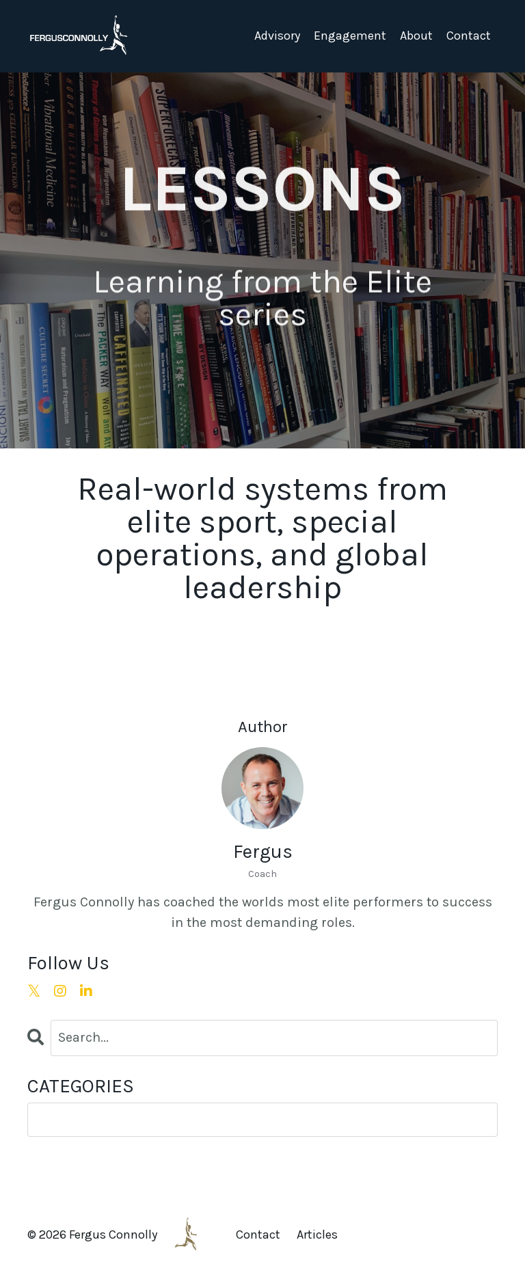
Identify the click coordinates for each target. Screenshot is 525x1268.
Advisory (277, 35)
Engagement (350, 35)
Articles (317, 1234)
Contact (468, 35)
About (416, 35)
